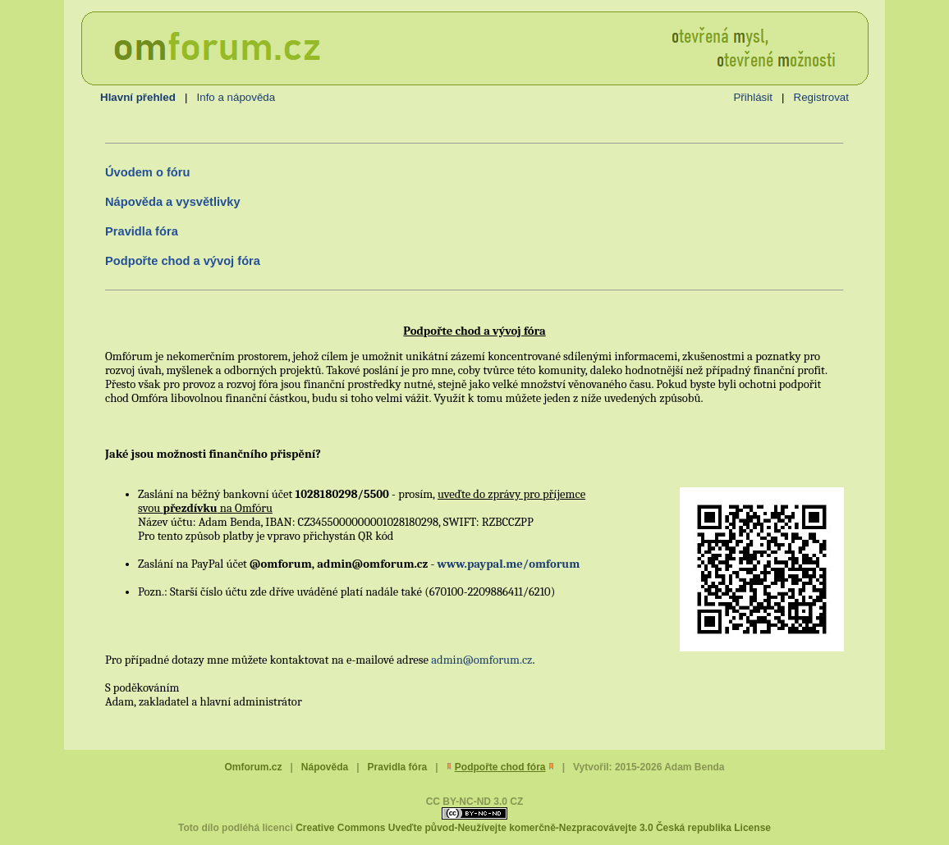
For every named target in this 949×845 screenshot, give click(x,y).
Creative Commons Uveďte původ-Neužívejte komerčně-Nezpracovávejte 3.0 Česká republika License (533, 828)
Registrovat (821, 97)
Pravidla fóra (141, 231)
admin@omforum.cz (481, 660)
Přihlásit (752, 97)
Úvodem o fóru (147, 172)
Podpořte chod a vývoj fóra (182, 260)
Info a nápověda (236, 97)
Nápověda (324, 767)
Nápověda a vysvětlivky (173, 201)
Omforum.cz (253, 767)
